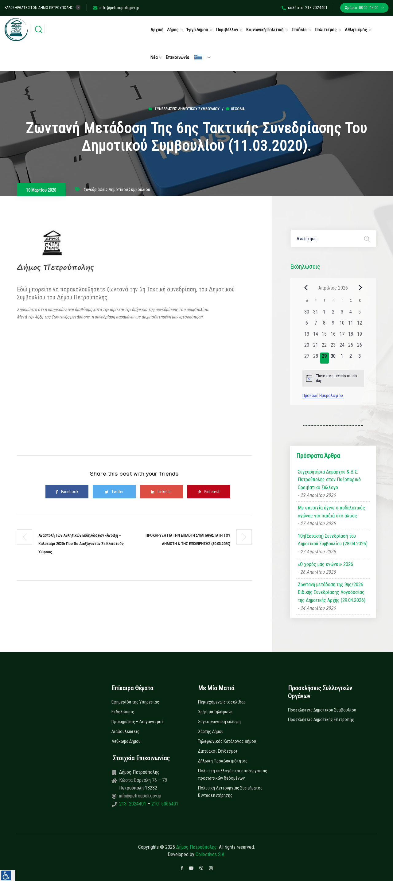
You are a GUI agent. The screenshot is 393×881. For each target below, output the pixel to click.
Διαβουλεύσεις (125, 731)
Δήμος (172, 30)
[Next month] (360, 287)
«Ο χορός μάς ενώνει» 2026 (325, 564)
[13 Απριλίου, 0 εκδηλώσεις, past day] (306, 335)
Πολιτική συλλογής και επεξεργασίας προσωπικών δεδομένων (232, 774)
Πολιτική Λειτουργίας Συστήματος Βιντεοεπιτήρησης (230, 791)
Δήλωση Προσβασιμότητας (222, 761)
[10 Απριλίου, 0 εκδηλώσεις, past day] (341, 324)
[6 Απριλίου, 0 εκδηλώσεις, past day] (306, 324)
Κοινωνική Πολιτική (264, 30)
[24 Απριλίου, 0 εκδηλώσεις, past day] (341, 347)
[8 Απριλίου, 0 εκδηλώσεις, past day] (324, 324)
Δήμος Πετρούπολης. (197, 847)
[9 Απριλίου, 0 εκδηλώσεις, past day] (333, 324)
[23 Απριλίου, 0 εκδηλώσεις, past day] (333, 347)
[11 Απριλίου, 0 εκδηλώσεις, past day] (350, 324)
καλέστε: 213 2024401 (305, 7)
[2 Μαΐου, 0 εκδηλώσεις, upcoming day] (350, 358)
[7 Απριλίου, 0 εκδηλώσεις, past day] (315, 324)
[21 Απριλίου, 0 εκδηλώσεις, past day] (315, 347)
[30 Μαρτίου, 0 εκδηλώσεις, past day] (306, 313)
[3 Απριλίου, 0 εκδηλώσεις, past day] (341, 313)
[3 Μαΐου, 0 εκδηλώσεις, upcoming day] (359, 358)
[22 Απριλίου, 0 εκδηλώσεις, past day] (324, 347)
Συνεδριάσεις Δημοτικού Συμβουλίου (187, 109)
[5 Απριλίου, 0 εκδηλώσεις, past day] (359, 313)
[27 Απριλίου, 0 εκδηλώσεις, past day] (306, 358)
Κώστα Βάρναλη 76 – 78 (143, 780)
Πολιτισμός (326, 30)
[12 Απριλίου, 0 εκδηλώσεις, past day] (359, 324)
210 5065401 (164, 804)
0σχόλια (235, 109)
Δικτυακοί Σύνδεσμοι (217, 751)
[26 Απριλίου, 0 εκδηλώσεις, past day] (359, 347)
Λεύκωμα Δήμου (126, 741)
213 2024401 (133, 804)
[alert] (333, 378)
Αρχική (156, 30)
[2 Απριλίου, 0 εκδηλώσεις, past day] (333, 313)
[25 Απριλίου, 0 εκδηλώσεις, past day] (350, 347)
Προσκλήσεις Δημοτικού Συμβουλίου (322, 710)
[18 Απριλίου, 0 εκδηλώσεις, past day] (350, 335)
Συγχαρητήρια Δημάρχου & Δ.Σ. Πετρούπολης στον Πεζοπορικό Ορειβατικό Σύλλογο (329, 479)
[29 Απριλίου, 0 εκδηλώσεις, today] (324, 358)
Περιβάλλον (227, 30)
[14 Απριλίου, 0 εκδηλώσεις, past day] (315, 335)
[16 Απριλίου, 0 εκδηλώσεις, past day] (333, 335)
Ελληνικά (198, 57)
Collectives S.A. (210, 854)
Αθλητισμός (356, 30)
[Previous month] (306, 287)
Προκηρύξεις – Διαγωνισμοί (137, 721)
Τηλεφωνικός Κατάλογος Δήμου (227, 741)
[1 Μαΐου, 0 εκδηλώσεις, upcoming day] (341, 358)
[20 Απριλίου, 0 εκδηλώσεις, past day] (306, 347)
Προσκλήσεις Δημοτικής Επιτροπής (321, 719)
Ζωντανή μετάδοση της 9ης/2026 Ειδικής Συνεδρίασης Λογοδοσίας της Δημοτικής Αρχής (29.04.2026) (331, 592)
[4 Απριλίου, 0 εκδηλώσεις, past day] (350, 313)
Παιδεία (299, 30)
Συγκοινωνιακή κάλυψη (219, 721)
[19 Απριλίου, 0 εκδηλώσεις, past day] (359, 335)
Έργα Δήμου (197, 30)
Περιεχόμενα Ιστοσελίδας (222, 702)
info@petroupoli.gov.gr (116, 7)
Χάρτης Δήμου (211, 731)
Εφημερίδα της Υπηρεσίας (135, 702)
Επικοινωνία (177, 57)
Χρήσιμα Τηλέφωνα (215, 712)
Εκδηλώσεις (122, 712)
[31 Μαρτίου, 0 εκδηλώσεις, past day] (315, 313)
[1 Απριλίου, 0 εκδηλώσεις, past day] (324, 313)
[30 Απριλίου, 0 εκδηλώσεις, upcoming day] (333, 358)
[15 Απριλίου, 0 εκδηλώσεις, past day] (324, 335)
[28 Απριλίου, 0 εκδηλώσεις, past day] (315, 358)
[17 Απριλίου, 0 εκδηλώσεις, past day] (341, 335)
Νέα (154, 57)
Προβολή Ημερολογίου (322, 395)
